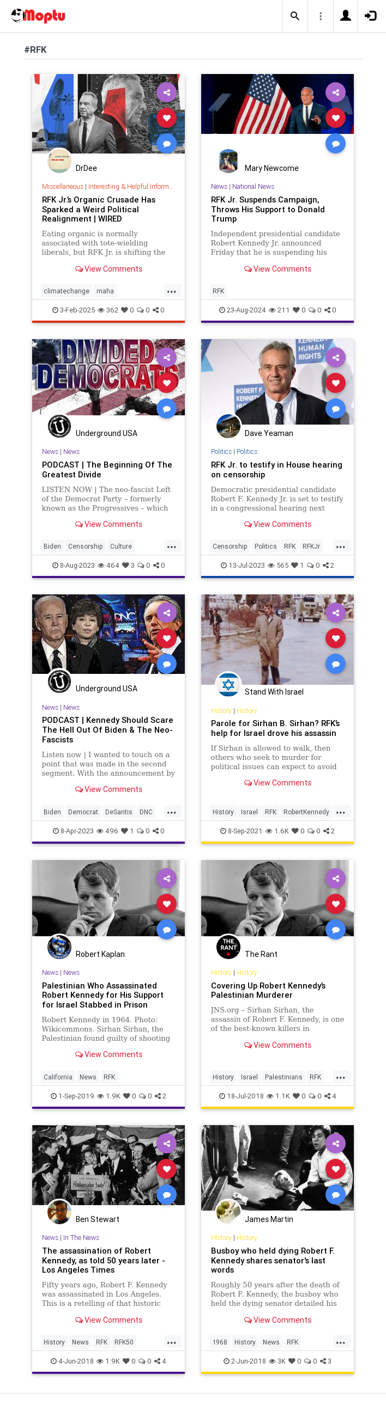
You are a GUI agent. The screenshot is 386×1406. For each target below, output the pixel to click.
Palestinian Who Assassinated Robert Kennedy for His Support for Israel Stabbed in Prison (103, 995)
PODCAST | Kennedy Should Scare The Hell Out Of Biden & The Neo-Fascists (107, 730)
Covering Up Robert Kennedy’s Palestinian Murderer (268, 990)
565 (278, 565)
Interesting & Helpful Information (135, 186)
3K (277, 1361)
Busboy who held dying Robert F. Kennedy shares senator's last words (273, 1260)
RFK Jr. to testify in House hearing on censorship (276, 469)
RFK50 (124, 1342)
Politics (221, 451)
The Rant (261, 954)
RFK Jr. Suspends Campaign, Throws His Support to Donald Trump (268, 209)
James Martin (269, 1219)
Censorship (85, 546)
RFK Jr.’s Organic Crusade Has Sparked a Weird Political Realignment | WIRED (98, 209)
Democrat (83, 812)
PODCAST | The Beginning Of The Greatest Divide (107, 469)
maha (105, 291)
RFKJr (311, 546)
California (58, 1077)
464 (108, 565)
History (221, 711)
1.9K (108, 1096)
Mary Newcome (272, 168)
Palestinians (284, 1077)
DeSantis (118, 812)
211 (279, 310)
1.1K (278, 1096)
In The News (81, 1237)
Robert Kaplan (100, 954)
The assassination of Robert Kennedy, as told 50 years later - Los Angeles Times (103, 1260)
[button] (295, 16)
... (172, 290)
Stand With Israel (274, 692)
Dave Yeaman (269, 433)
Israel (249, 812)
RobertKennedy (306, 812)
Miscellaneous (62, 186)
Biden (52, 546)
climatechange (66, 291)
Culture (121, 546)
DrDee (86, 168)
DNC (146, 812)
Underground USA (106, 433)
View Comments (108, 269)
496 (107, 831)
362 (108, 310)
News (219, 186)
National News (253, 186)
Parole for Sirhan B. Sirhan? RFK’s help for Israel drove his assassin (275, 728)
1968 (220, 1342)
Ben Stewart (97, 1219)
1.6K (277, 831)
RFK (218, 291)
